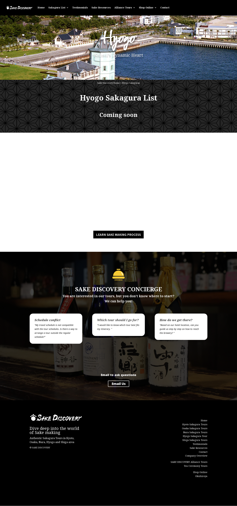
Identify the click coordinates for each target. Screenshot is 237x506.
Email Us (119, 384)
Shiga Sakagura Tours (194, 440)
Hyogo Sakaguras (131, 83)
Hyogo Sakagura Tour (195, 436)
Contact (164, 7)
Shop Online (146, 7)
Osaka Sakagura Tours (194, 428)
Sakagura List (56, 7)
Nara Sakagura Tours (195, 432)
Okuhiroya (201, 476)
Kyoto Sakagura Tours (194, 424)
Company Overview (196, 455)
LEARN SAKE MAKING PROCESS (118, 234)
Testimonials (80, 7)
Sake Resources (101, 7)
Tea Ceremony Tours (195, 466)
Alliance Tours (123, 7)
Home (41, 7)
